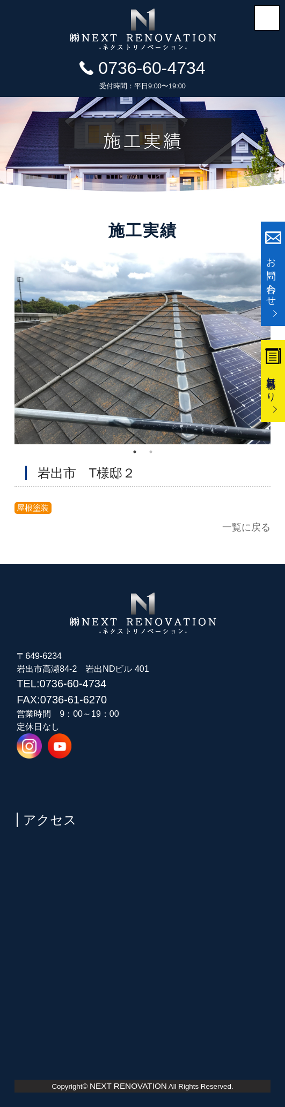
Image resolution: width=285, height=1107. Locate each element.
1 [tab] (134, 451)
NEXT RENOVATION (128, 1085)
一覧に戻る (246, 527)
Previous (6, 348)
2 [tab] (150, 451)
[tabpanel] (142, 349)
